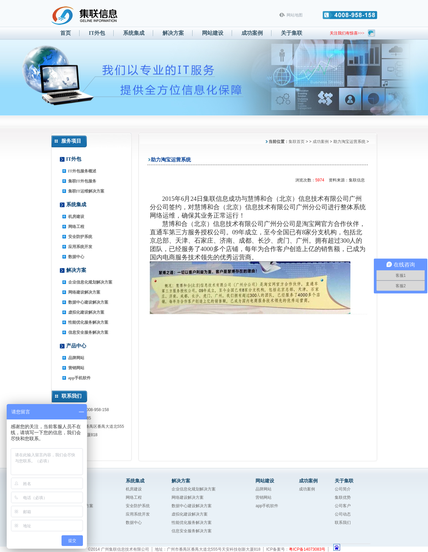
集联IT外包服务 (82, 181)
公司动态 (343, 514)
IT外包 (97, 33)
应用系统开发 (80, 246)
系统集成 (133, 33)
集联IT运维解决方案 (86, 191)
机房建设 (76, 216)
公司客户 (343, 505)
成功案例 (252, 33)
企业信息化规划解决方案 (90, 282)
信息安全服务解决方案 (88, 332)
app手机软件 (79, 378)
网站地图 (295, 15)
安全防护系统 (80, 236)
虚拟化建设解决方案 (86, 312)
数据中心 (76, 256)
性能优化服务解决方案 (88, 322)
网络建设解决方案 (84, 292)
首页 (65, 33)
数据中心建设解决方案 (88, 302)
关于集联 (291, 33)
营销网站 (76, 368)
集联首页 (297, 141)
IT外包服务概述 (82, 171)
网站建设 (212, 33)
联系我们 (343, 522)
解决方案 (173, 33)
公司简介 (343, 489)
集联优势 (343, 497)
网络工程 (76, 226)
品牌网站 (76, 358)
